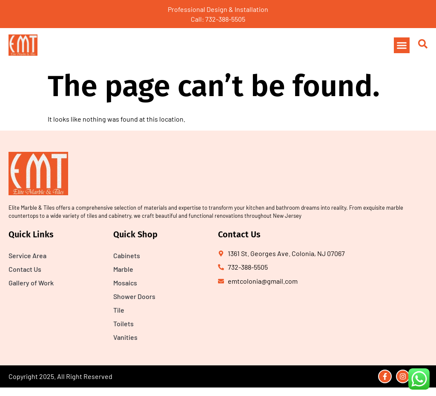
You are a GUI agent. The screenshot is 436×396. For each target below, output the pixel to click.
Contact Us (25, 269)
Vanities (125, 337)
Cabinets (126, 255)
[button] (402, 45)
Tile (118, 310)
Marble (123, 269)
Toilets (123, 323)
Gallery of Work (31, 283)
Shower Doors (134, 296)
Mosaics (125, 283)
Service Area (27, 255)
